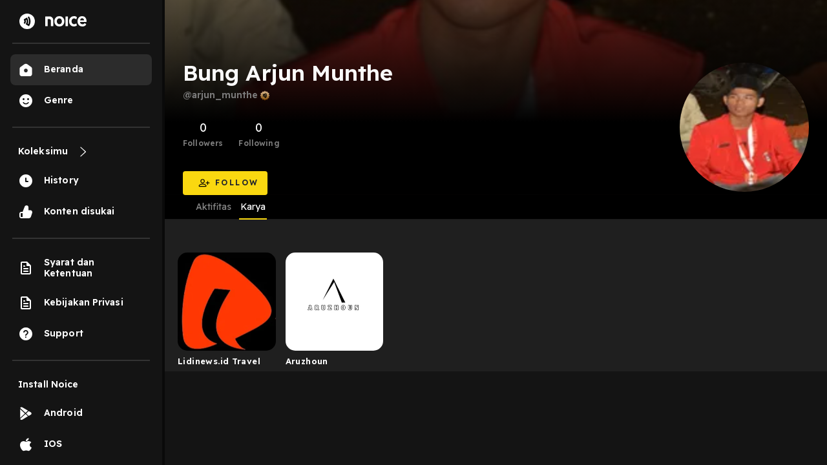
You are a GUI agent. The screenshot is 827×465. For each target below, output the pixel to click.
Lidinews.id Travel (219, 361)
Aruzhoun (307, 361)
